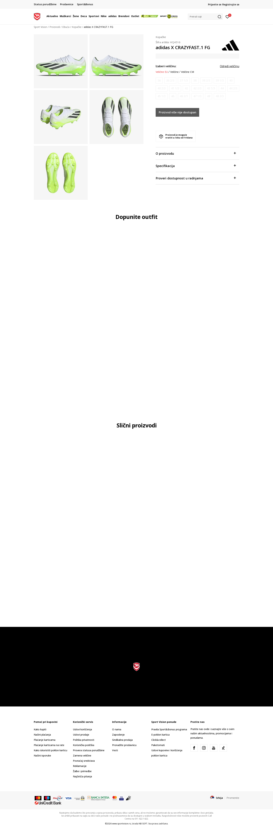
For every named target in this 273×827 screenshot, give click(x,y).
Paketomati (158, 745)
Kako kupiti (40, 729)
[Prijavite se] (227, 16)
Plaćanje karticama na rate (49, 745)
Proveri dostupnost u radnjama (196, 178)
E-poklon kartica (160, 734)
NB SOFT (143, 823)
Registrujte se (230, 4)
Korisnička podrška (83, 745)
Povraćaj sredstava (84, 760)
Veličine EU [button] (162, 72)
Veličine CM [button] (187, 72)
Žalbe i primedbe (82, 771)
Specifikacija (196, 165)
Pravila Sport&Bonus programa (169, 729)
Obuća (65, 27)
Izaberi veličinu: (166, 66)
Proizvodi (54, 27)
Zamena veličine (82, 755)
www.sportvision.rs (121, 823)
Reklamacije (80, 766)
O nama (116, 729)
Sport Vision (40, 27)
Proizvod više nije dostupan (177, 112)
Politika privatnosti (83, 739)
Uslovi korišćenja (82, 729)
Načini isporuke (42, 755)
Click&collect (158, 739)
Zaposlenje (118, 734)
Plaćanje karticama (44, 739)
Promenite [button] (233, 797)
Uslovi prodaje (81, 734)
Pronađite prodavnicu (124, 745)
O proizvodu (196, 153)
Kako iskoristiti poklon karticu (50, 750)
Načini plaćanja (42, 734)
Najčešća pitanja (82, 776)
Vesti (115, 750)
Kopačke (76, 27)
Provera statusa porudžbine (88, 750)
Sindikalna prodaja (122, 739)
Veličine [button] (174, 72)
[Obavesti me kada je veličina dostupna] (159, 81)
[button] (205, 17)
